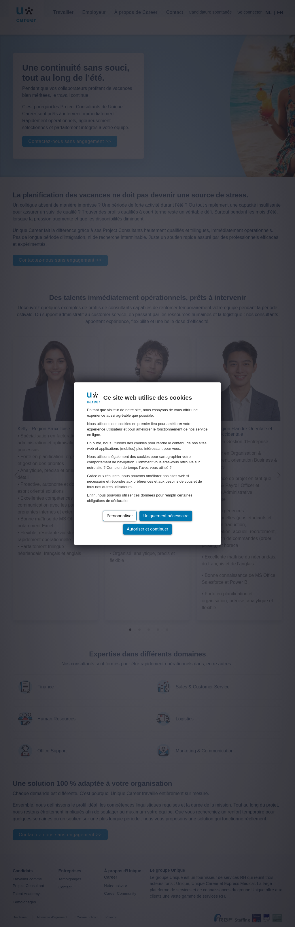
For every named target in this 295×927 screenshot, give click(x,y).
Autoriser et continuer (147, 529)
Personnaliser (120, 515)
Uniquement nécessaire (165, 515)
